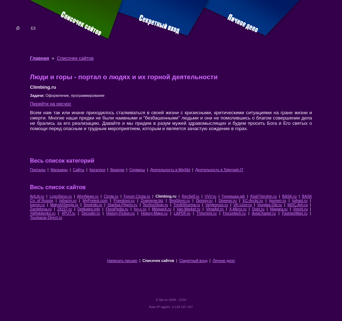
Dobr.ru (258, 209)
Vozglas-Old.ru (269, 205)
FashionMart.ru (294, 213)
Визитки (117, 170)
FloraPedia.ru (117, 209)
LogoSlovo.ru (61, 196)
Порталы (37, 170)
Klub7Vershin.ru (263, 196)
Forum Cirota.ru (137, 196)
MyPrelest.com (95, 200)
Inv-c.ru (140, 209)
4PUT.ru (68, 213)
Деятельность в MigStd (170, 170)
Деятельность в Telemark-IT (219, 170)
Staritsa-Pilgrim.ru (123, 205)
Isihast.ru (299, 200)
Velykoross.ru (217, 205)
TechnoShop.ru (155, 205)
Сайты (78, 170)
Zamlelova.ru (41, 209)
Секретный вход (193, 260)
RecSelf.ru (191, 196)
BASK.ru (289, 196)
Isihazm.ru (68, 200)
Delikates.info (89, 209)
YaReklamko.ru (42, 213)
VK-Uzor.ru (242, 205)
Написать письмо (122, 260)
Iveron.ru (37, 205)
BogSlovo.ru (179, 200)
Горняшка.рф (233, 196)
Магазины (59, 170)
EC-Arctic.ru (253, 200)
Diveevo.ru (228, 200)
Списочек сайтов (75, 58)
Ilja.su (163, 300)
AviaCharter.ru (264, 213)
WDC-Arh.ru (297, 205)
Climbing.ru (165, 196)
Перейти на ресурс (50, 103)
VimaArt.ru (215, 209)
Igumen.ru (277, 200)
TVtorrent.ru (206, 213)
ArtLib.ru (37, 196)
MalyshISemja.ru (64, 205)
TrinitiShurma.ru (186, 205)
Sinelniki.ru (93, 205)
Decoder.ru (90, 213)
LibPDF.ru (182, 213)
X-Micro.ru (237, 209)
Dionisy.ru (204, 200)
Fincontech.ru (234, 213)
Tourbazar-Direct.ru (46, 217)
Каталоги (97, 170)
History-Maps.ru (154, 213)
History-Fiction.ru (120, 213)
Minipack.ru (161, 209)
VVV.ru (210, 196)
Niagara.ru (279, 209)
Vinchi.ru (300, 209)
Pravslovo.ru (124, 200)
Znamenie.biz (152, 200)
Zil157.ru (64, 209)
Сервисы (137, 170)
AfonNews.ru (87, 196)
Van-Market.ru (188, 209)
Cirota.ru (111, 196)
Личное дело (224, 260)
